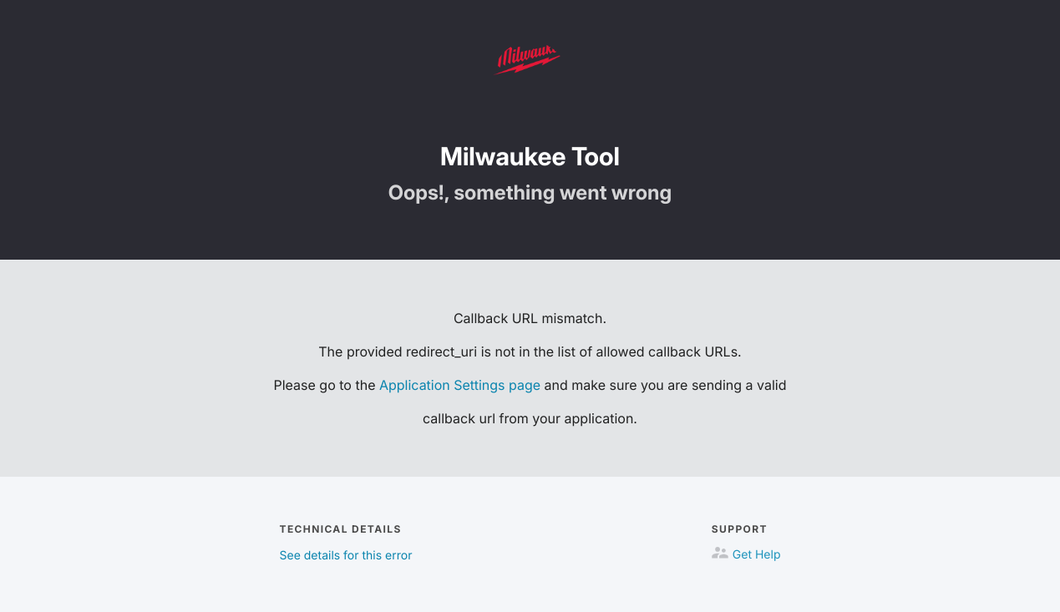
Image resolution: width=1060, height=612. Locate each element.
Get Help (757, 555)
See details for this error (346, 556)
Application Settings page (459, 385)
